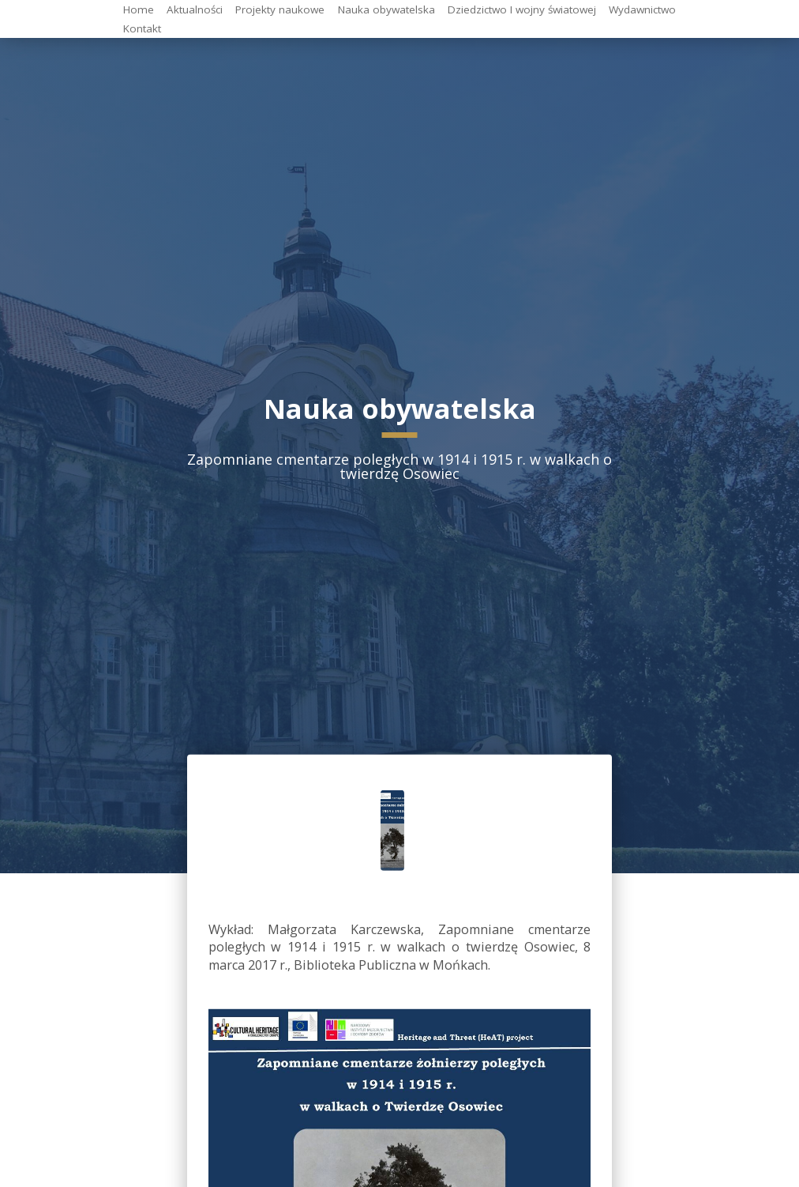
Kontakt (142, 28)
